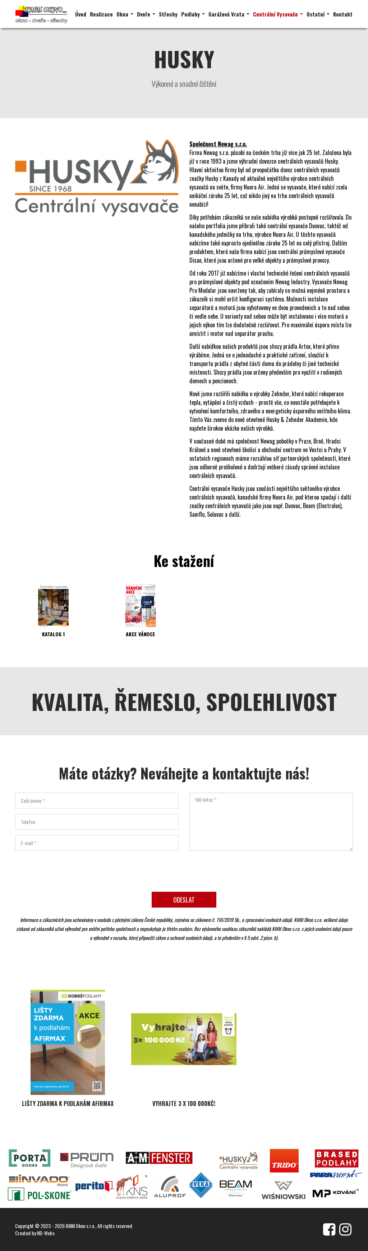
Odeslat (184, 896)
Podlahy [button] (193, 14)
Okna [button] (124, 14)
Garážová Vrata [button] (228, 14)
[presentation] (184, 867)
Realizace (101, 14)
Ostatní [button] (318, 14)
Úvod (80, 14)
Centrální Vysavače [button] (278, 14)
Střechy (168, 14)
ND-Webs (46, 1233)
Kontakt (343, 14)
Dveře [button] (146, 14)
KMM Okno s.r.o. (80, 1225)
